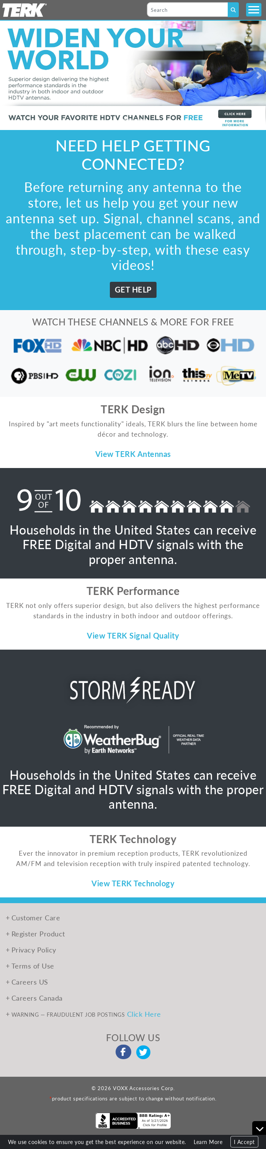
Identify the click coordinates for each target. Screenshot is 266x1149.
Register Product (38, 933)
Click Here (144, 1014)
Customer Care (35, 917)
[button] (7, 75)
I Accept (244, 1142)
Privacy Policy (33, 949)
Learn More (208, 1142)
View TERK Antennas (133, 454)
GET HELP (133, 289)
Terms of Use (32, 965)
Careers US (29, 981)
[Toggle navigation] (253, 9)
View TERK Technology (133, 883)
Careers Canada (37, 998)
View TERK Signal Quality (133, 635)
